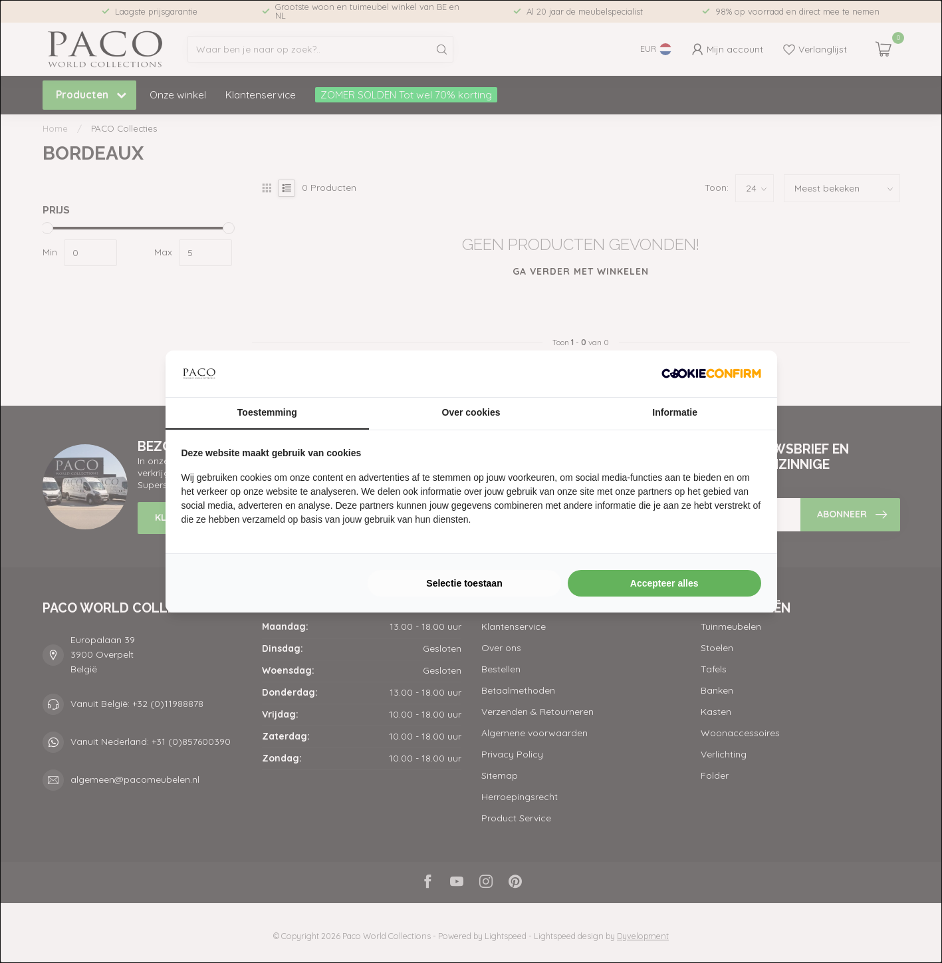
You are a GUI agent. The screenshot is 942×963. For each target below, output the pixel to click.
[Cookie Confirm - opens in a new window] (711, 373)
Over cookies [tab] (471, 412)
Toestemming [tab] (267, 412)
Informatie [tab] (674, 412)
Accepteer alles (664, 583)
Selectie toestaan (464, 583)
